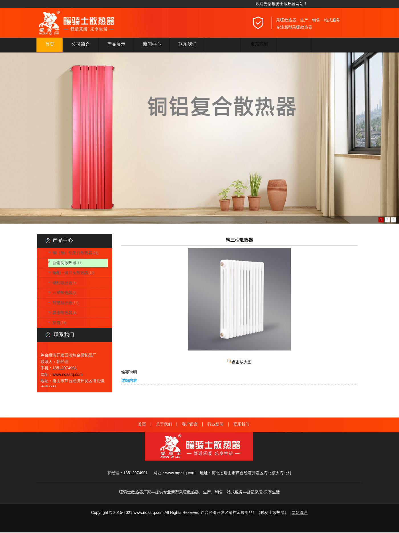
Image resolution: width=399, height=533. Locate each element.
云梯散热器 (62, 292)
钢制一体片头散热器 (70, 272)
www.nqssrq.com (67, 374)
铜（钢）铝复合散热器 (72, 252)
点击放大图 (239, 362)
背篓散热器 (62, 302)
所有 (56, 322)
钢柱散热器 (62, 282)
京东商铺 (259, 44)
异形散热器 (62, 312)
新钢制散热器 (64, 262)
